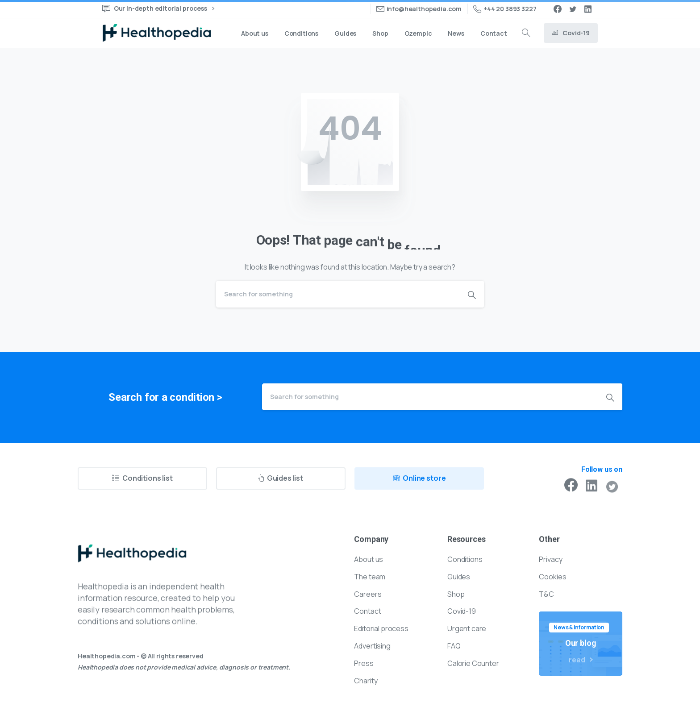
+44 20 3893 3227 (504, 9)
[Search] (338, 294)
